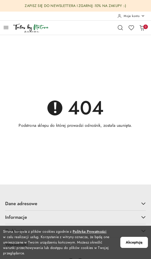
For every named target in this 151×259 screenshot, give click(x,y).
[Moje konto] (131, 16)
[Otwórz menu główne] (6, 27)
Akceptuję (134, 242)
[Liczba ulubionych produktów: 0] (131, 27)
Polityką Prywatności (90, 231)
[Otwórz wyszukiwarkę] (120, 27)
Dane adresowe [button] (75, 203)
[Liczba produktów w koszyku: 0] (142, 27)
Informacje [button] (75, 217)
